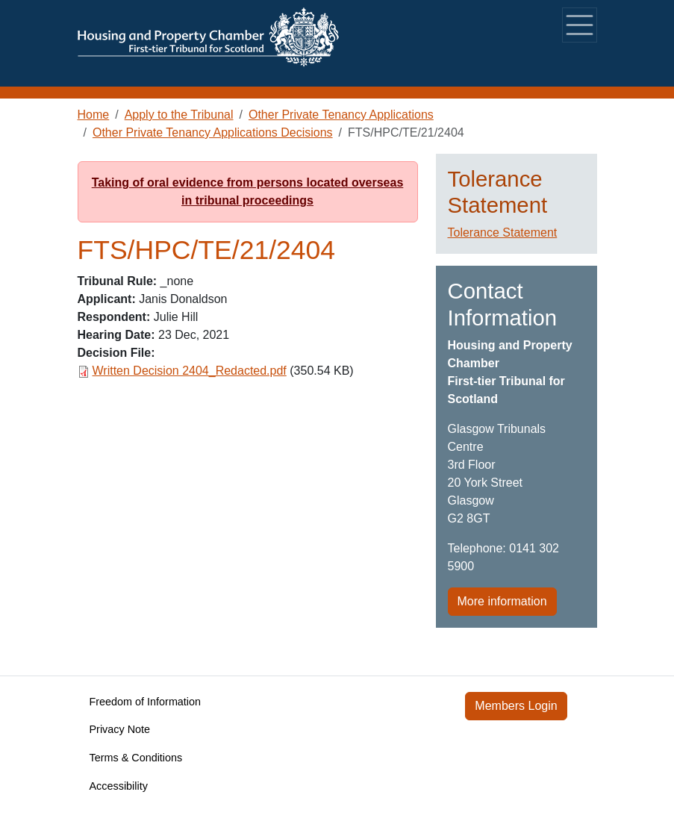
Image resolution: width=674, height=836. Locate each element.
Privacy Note (120, 729)
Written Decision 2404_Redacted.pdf (190, 370)
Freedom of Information (146, 702)
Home (94, 114)
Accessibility (119, 786)
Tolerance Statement (503, 232)
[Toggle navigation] (579, 25)
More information (502, 601)
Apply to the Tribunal (179, 114)
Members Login (516, 705)
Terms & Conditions (136, 758)
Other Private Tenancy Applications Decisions (213, 132)
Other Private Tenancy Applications (341, 114)
